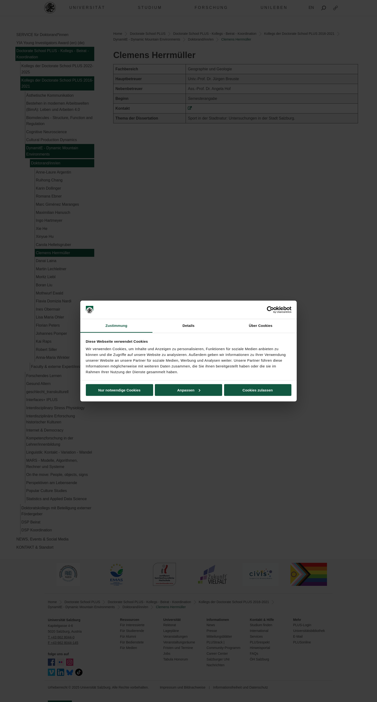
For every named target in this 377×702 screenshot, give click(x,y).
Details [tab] (188, 326)
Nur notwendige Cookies (119, 390)
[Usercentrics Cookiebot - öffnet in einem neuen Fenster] (270, 309)
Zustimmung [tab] (116, 326)
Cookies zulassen (258, 390)
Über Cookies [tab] (260, 326)
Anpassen (188, 390)
